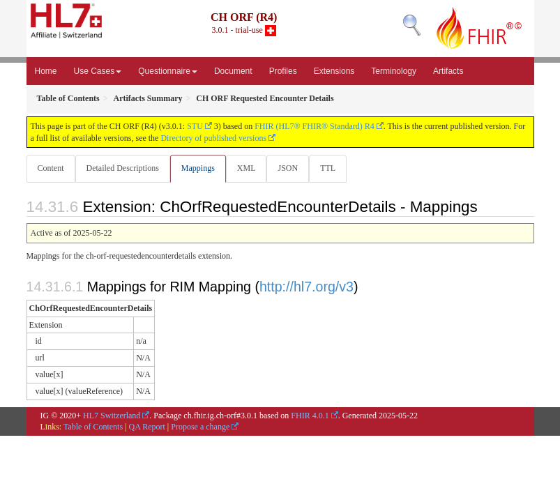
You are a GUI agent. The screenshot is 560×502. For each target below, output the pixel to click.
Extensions (334, 71)
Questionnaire (167, 71)
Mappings (198, 168)
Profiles (283, 71)
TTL (327, 168)
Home (46, 71)
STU (195, 126)
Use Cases (98, 71)
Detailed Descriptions (122, 168)
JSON (288, 168)
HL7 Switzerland (111, 415)
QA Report (147, 427)
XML (246, 168)
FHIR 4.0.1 (309, 415)
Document (233, 71)
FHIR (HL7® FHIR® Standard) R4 (314, 126)
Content (51, 168)
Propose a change (200, 427)
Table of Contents (93, 427)
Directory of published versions (213, 138)
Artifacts (448, 71)
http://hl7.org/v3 (306, 286)
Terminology (393, 71)
